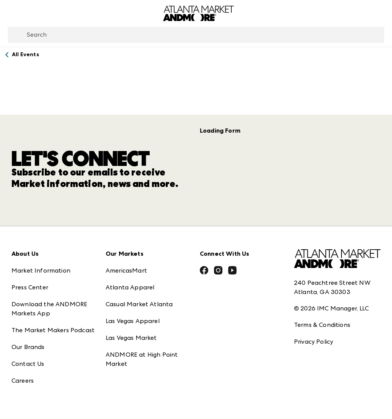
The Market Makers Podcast (53, 324)
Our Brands (28, 340)
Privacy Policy (313, 335)
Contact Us (27, 357)
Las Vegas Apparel (133, 314)
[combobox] (196, 35)
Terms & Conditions (322, 318)
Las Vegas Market (131, 331)
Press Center (29, 281)
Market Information (40, 264)
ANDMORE (121, 374)
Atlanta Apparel (130, 281)
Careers (22, 374)
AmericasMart (126, 264)
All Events (25, 54)
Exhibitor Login (32, 391)
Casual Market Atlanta (139, 298)
